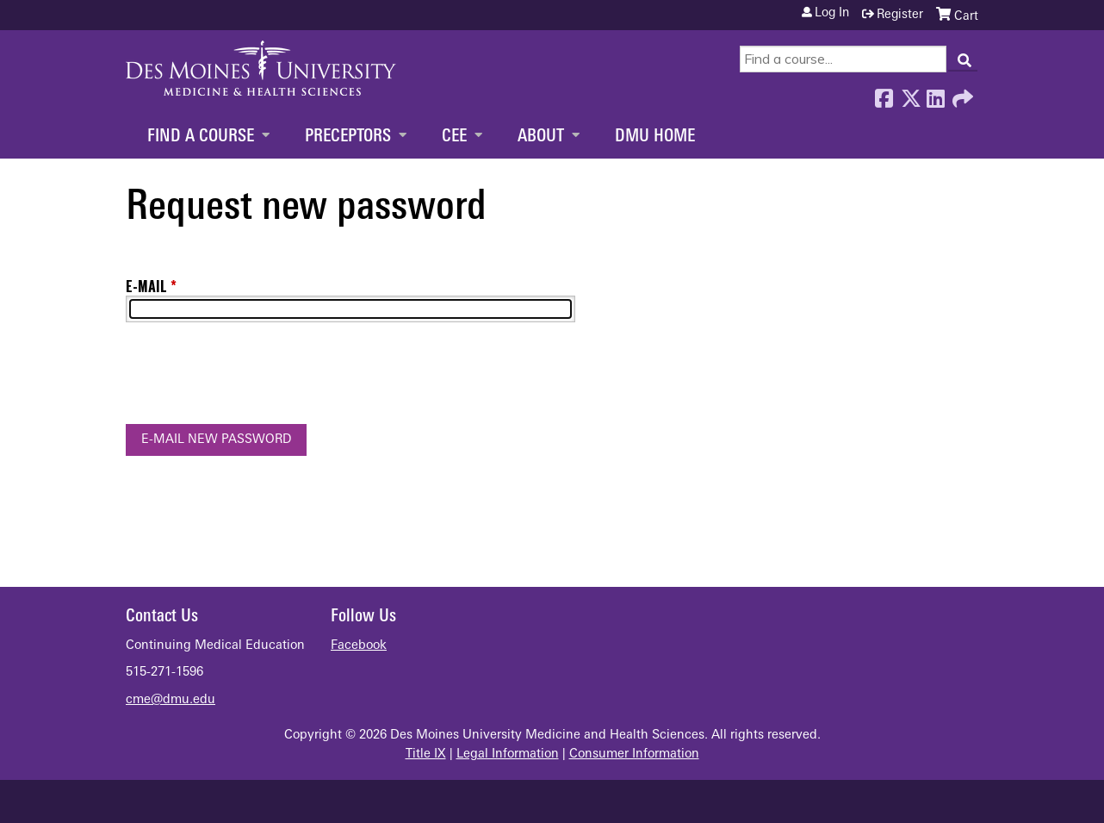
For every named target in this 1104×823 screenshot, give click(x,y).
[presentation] (257, 376)
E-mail (146, 286)
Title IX (426, 754)
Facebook (883, 94)
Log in (832, 14)
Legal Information (507, 754)
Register (900, 15)
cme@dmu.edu (170, 700)
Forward (961, 94)
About (541, 137)
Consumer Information (634, 754)
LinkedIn (935, 94)
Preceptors (348, 137)
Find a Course (200, 137)
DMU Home (655, 137)
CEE (454, 137)
